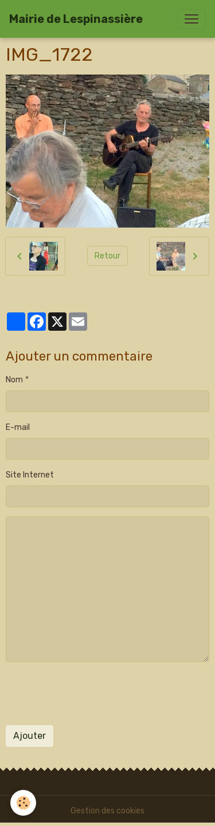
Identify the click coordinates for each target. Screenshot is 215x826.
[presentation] (93, 693)
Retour (107, 256)
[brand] (76, 19)
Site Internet (30, 475)
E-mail (18, 427)
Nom (14, 380)
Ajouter (29, 735)
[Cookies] (23, 803)
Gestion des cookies (107, 811)
